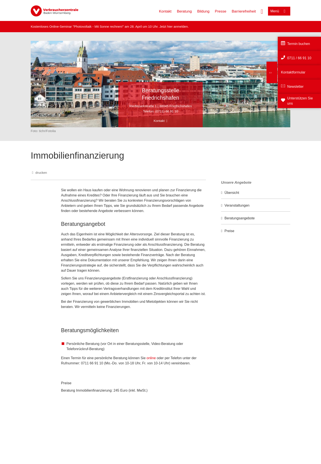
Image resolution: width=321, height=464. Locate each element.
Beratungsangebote (240, 218)
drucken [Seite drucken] (41, 172)
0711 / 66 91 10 (299, 58)
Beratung (184, 11)
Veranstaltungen (237, 205)
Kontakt (165, 11)
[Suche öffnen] (262, 11)
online (152, 358)
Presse (220, 11)
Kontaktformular (293, 72)
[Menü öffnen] (279, 11)
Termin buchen (298, 44)
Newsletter (295, 86)
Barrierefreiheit (244, 11)
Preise (229, 231)
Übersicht (232, 193)
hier (170, 26)
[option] (255, 193)
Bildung (203, 11)
